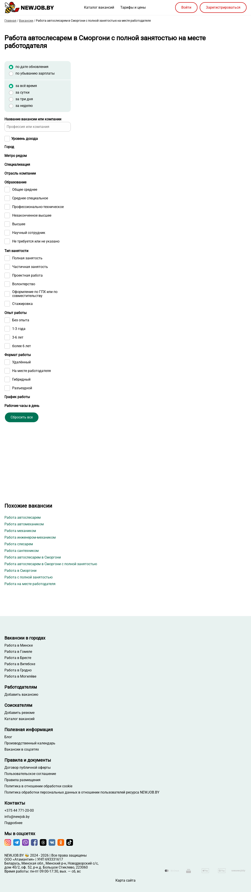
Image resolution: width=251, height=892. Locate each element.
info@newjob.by (17, 817)
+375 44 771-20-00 (19, 811)
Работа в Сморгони (20, 570)
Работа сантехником (21, 551)
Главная (10, 20)
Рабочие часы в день (21, 448)
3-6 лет (17, 371)
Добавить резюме (19, 713)
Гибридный (21, 413)
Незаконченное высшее (31, 249)
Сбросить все (22, 468)
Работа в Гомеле (18, 652)
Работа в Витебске (19, 664)
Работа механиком (20, 531)
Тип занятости (16, 284)
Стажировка (22, 337)
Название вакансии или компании (32, 119)
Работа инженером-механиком (30, 537)
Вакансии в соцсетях (21, 749)
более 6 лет (21, 379)
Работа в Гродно (18, 670)
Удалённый (21, 395)
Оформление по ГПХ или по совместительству (34, 327)
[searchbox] (29, 205)
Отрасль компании (20, 198)
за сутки (22, 92)
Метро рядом (15, 164)
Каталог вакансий (99, 7)
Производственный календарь (29, 743)
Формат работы (17, 388)
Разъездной (22, 421)
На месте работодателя (31, 404)
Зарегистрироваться (223, 7)
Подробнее (13, 823)
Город (9, 147)
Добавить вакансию (21, 695)
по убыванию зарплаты (35, 73)
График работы (17, 430)
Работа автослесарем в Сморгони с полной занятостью (50, 564)
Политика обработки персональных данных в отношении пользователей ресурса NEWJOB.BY (81, 792)
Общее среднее (24, 223)
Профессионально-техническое (38, 240)
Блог (8, 737)
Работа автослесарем (22, 517)
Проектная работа (27, 309)
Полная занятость (27, 291)
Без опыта (20, 353)
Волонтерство (23, 317)
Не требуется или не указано (35, 275)
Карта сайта (125, 880)
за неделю (24, 106)
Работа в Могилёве (20, 676)
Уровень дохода (24, 139)
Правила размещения (22, 780)
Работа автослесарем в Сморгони (32, 557)
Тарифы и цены (133, 7)
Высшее (18, 257)
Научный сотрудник (28, 266)
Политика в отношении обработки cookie (38, 786)
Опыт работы (15, 346)
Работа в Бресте (17, 658)
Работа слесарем (18, 544)
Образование (15, 215)
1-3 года (18, 362)
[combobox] (37, 205)
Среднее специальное (30, 231)
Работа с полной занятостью (28, 577)
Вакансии (26, 20)
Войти (186, 7)
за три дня (24, 99)
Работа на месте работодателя (30, 584)
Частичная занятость (30, 300)
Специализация (17, 182)
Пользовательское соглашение (30, 774)
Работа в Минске (18, 645)
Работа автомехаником (24, 524)
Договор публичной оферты (27, 768)
